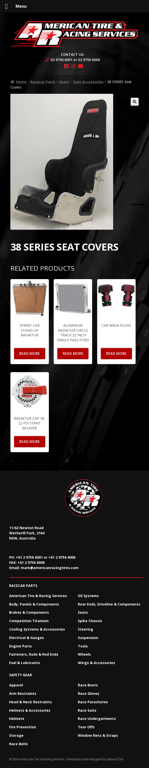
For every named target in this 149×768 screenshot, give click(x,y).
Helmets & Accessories (29, 710)
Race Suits (87, 710)
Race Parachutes (93, 702)
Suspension (88, 637)
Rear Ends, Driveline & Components (109, 604)
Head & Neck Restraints (30, 702)
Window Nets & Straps (98, 735)
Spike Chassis (90, 620)
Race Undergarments (97, 718)
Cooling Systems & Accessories (37, 629)
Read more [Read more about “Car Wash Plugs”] (116, 353)
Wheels (84, 654)
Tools (83, 646)
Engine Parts (20, 646)
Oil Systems (88, 595)
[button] (135, 102)
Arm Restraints (22, 693)
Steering (85, 629)
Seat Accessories (88, 81)
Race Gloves (88, 693)
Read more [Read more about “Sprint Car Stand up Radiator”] (29, 353)
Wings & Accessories (96, 662)
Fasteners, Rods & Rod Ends (33, 654)
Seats (64, 81)
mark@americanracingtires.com (50, 567)
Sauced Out (115, 759)
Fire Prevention (22, 727)
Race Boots (88, 685)
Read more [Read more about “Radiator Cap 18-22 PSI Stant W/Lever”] (29, 441)
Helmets (16, 718)
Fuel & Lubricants (24, 662)
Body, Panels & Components (34, 604)
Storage (16, 735)
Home (21, 81)
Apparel (16, 685)
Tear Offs (86, 727)
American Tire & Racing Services (38, 595)
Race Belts (18, 743)
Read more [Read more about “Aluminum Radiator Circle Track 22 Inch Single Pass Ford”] (73, 353)
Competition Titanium (29, 620)
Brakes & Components (29, 612)
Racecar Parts (42, 81)
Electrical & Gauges (26, 637)
